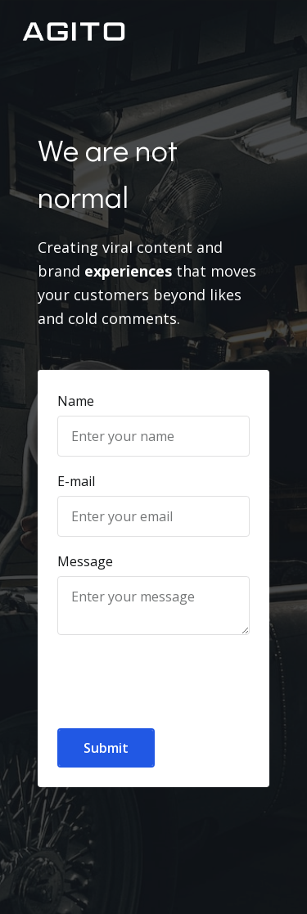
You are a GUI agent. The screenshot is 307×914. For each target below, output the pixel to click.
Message (85, 561)
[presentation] (153, 672)
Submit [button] (106, 748)
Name (75, 401)
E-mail (76, 481)
